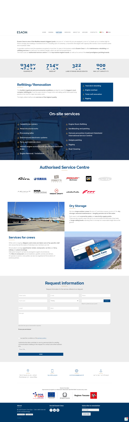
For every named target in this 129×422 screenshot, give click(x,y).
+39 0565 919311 (52, 375)
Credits (19, 418)
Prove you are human (25, 329)
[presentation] (31, 334)
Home (44, 32)
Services (67, 32)
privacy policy (42, 338)
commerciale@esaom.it (76, 375)
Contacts (93, 32)
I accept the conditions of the (32, 338)
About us (76, 32)
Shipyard (59, 32)
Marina (50, 32)
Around (85, 32)
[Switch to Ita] (101, 32)
